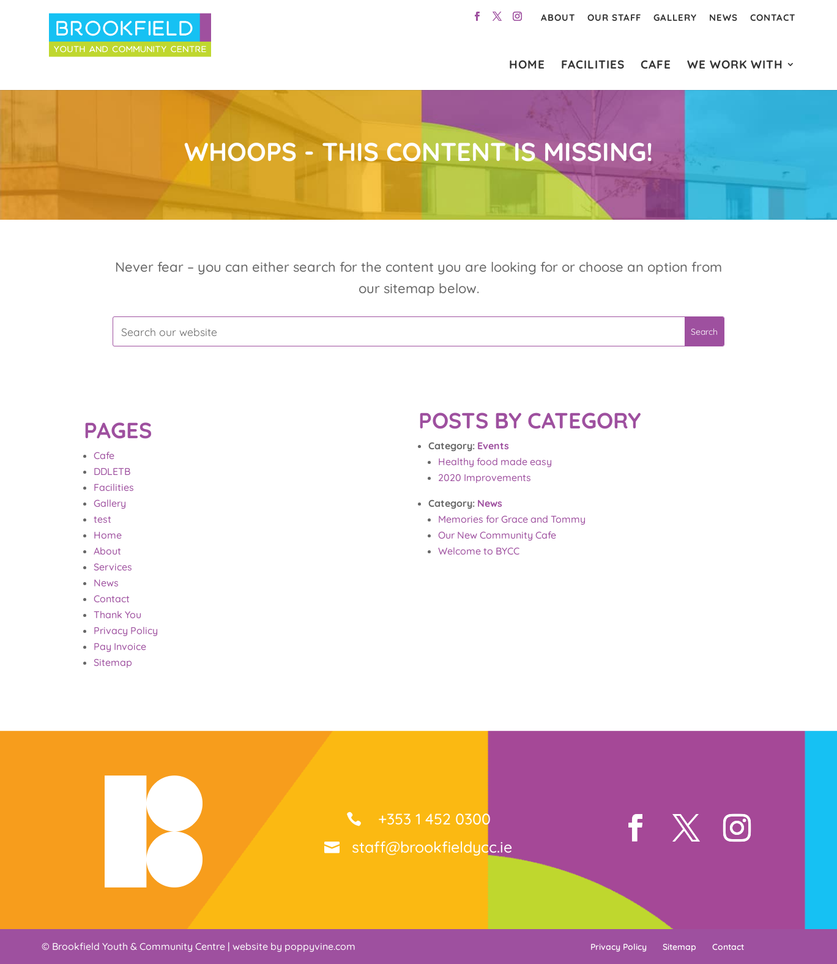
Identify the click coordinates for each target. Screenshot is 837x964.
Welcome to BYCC (478, 551)
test (102, 519)
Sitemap (113, 662)
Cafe (104, 455)
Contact (772, 17)
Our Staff (614, 17)
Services (113, 567)
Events (493, 445)
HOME (527, 66)
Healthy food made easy (495, 461)
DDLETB (112, 471)
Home (108, 535)
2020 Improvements (484, 477)
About (558, 17)
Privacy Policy (126, 630)
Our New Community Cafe (497, 535)
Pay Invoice (120, 646)
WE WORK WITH (735, 66)
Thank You (117, 614)
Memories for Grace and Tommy (512, 519)
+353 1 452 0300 (432, 818)
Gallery (675, 17)
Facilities (114, 487)
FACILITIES (593, 66)
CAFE (656, 66)
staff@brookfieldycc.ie (432, 846)
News (723, 17)
